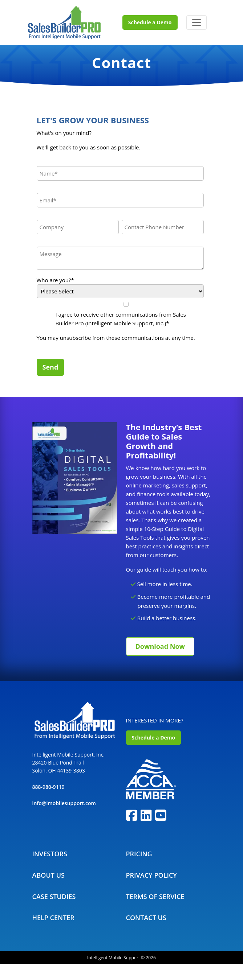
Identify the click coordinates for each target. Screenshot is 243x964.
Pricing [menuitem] (139, 853)
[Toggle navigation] (196, 22)
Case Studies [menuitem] (54, 896)
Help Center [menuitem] (53, 917)
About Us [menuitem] (48, 875)
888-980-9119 (48, 786)
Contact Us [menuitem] (146, 917)
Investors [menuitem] (49, 853)
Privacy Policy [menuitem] (151, 875)
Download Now (160, 646)
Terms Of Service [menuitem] (155, 896)
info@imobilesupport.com (64, 803)
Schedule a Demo (150, 22)
